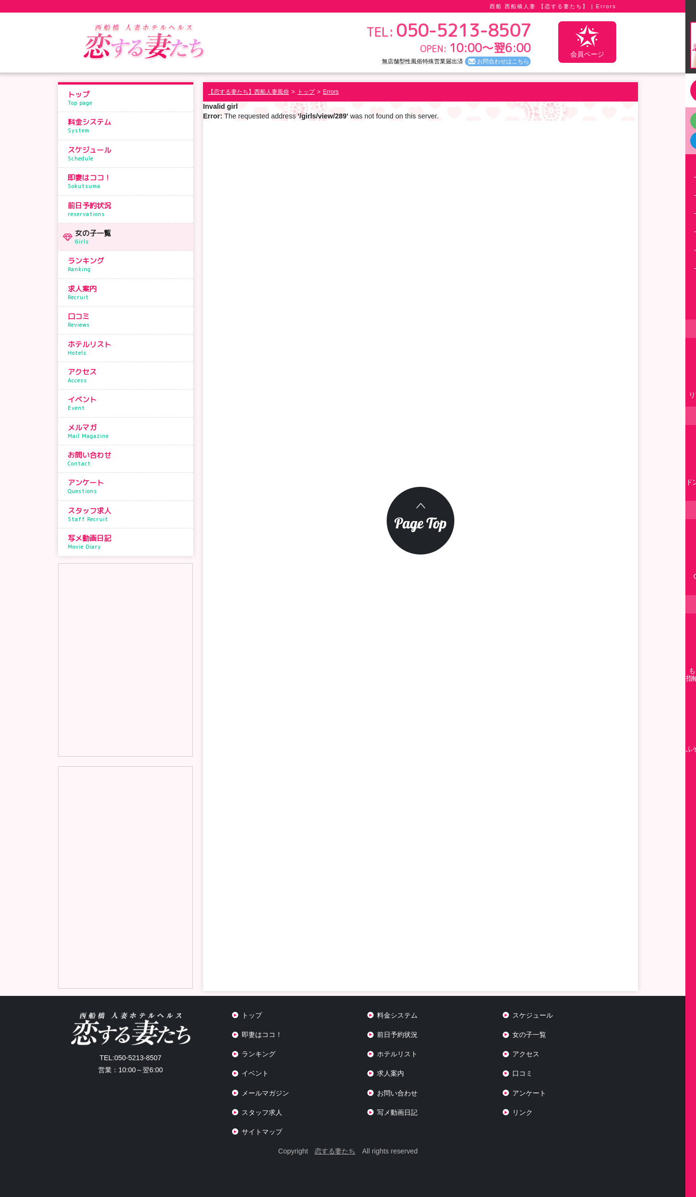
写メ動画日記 (128, 542)
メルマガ (128, 431)
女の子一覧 (131, 237)
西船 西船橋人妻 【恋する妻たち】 (539, 6)
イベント (128, 403)
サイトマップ (262, 1132)
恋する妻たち (335, 1151)
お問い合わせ (128, 458)
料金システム (128, 125)
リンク (522, 1112)
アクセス (128, 375)
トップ (128, 98)
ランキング (128, 264)
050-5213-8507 (130, 1058)
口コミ (128, 320)
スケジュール (128, 153)
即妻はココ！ (128, 181)
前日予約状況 (128, 209)
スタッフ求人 (128, 514)
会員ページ (587, 41)
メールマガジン (265, 1093)
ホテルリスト (128, 348)
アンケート (128, 486)
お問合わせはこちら (503, 61)
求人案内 (128, 292)
